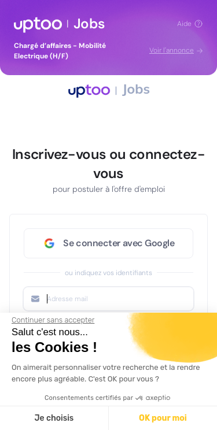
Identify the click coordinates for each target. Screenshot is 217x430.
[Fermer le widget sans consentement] (53, 320)
